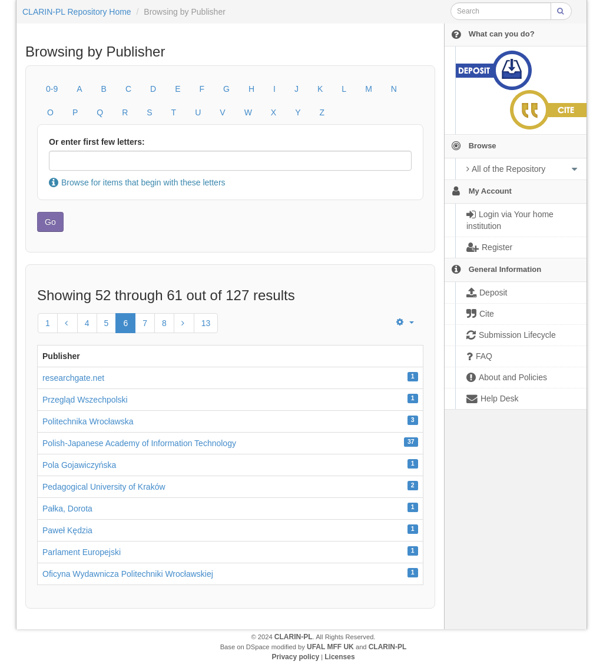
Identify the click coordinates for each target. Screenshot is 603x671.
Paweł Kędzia (67, 530)
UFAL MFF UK (330, 647)
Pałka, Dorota (67, 508)
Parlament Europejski (81, 552)
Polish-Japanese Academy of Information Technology (139, 443)
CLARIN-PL (293, 637)
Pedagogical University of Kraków (103, 486)
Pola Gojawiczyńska (79, 465)
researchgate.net (73, 378)
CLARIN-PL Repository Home (76, 11)
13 (206, 323)
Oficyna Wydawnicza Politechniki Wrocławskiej (127, 574)
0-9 (52, 89)
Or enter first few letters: (97, 142)
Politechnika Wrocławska (88, 421)
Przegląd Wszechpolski (85, 399)
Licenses (339, 657)
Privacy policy (295, 657)
